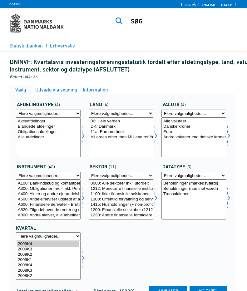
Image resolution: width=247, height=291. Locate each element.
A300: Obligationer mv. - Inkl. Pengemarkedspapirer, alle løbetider (48, 188)
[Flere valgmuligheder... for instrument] (48, 176)
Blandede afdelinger (48, 126)
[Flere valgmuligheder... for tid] (48, 236)
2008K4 (48, 265)
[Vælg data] (193, 199)
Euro (194, 132)
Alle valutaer (194, 121)
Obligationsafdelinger (48, 132)
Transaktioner (194, 194)
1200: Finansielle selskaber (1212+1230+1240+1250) (121, 210)
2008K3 (48, 270)
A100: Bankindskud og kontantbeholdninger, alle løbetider (48, 183)
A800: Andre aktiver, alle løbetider (48, 215)
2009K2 (48, 254)
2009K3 (48, 249)
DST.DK (15, 4)
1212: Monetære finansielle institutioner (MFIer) (121, 188)
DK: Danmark (121, 126)
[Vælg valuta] (193, 137)
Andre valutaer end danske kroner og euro (194, 137)
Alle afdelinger (48, 137)
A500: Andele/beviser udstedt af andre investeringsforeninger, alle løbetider (48, 199)
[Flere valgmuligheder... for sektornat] (121, 176)
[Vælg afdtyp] (48, 137)
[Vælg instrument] (48, 199)
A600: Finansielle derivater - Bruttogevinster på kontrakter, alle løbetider (48, 204)
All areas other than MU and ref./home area (121, 137)
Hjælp (226, 4)
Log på (190, 4)
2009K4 (48, 244)
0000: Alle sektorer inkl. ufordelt (121, 183)
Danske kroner (194, 126)
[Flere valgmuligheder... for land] (121, 113)
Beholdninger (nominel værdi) (194, 188)
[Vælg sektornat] (121, 199)
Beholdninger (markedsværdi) (194, 183)
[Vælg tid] (48, 260)
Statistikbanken (26, 45)
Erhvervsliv (62, 45)
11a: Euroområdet (121, 132)
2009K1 (48, 260)
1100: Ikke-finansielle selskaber (121, 194)
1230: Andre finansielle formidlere (121, 215)
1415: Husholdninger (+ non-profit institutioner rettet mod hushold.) (121, 204)
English (208, 4)
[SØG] (185, 21)
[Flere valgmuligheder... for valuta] (193, 113)
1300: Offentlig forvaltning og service (121, 199)
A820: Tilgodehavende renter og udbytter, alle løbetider (48, 210)
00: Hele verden (121, 121)
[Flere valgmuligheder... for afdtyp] (48, 113)
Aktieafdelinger (48, 121)
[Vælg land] (121, 137)
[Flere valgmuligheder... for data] (193, 176)
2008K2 (48, 276)
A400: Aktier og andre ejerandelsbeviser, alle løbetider (48, 194)
